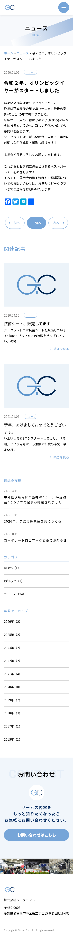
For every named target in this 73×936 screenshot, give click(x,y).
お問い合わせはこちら (36, 835)
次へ (56, 222)
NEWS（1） (12, 567)
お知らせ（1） (14, 581)
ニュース (23, 53)
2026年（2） (13, 621)
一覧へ (36, 222)
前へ (17, 222)
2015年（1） (13, 739)
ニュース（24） (15, 594)
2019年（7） (13, 700)
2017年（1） (13, 726)
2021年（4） (13, 673)
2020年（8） (13, 686)
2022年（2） (13, 660)
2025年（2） (13, 634)
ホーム (8, 53)
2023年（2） (13, 647)
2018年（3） (13, 713)
